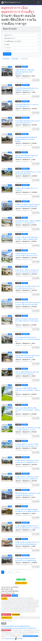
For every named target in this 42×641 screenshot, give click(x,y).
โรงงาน (11, 611)
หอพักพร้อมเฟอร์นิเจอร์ (32, 606)
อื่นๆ (34, 611)
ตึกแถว (28, 608)
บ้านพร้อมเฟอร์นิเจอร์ (7, 601)
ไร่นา (24, 611)
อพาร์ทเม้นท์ (5, 608)
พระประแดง (27, 617)
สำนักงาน (4, 611)
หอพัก (23, 606)
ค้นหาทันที (7, 54)
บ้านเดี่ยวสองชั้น (19, 598)
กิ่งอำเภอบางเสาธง (6, 620)
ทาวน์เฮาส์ (18, 603)
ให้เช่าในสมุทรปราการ (10, 2)
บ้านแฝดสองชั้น (29, 598)
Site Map (19, 638)
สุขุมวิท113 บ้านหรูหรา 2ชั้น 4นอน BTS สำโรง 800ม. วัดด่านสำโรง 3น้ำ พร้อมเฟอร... (27, 321)
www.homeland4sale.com (8, 626)
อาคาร (33, 608)
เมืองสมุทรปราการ (6, 617)
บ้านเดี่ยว (4, 598)
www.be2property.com (23, 626)
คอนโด (36, 601)
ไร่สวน (29, 611)
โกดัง (15, 611)
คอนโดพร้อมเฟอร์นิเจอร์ (8, 603)
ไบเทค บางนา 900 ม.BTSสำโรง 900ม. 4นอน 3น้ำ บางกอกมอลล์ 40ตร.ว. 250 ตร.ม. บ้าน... (28, 390)
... (14, 572)
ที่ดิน (20, 611)
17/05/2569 (5, 59)
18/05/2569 (14, 59)
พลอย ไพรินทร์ (11, 638)
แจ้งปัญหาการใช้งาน (21, 583)
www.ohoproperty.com (7, 628)
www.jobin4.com (31, 628)
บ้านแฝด (10, 598)
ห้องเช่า (16, 601)
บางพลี (20, 617)
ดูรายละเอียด (36, 80)
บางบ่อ (14, 617)
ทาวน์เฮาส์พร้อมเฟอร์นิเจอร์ (30, 603)
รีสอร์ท (18, 606)
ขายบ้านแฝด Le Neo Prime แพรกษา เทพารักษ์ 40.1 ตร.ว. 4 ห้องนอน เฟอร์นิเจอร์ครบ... (27, 339)
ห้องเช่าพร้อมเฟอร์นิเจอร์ (26, 601)
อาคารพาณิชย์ (5, 606)
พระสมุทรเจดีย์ (35, 617)
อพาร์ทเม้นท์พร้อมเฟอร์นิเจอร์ (17, 608)
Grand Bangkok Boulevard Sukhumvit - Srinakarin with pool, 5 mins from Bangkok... (26, 139)
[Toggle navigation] (38, 2)
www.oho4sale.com (20, 628)
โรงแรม (13, 606)
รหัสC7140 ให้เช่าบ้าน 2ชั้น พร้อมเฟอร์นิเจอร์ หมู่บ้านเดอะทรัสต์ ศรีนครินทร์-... (25, 72)
